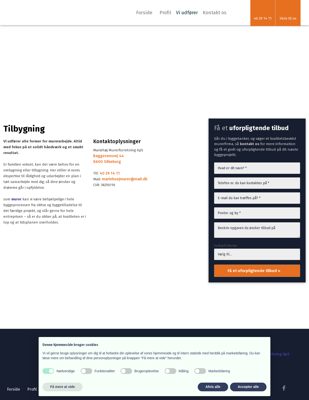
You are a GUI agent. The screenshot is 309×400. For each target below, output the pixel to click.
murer (16, 199)
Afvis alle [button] (212, 387)
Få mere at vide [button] (62, 387)
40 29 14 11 (110, 173)
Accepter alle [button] (248, 387)
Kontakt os (214, 12)
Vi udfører (187, 12)
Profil (165, 12)
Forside (144, 12)
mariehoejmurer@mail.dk (124, 179)
